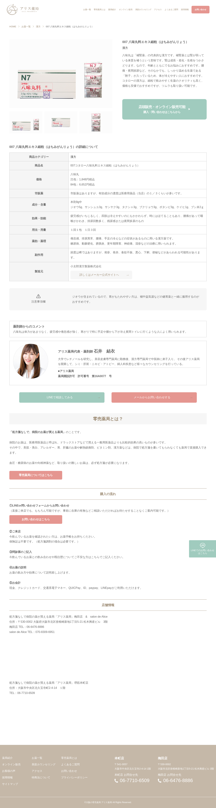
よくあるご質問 (70, 764)
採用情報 (7, 777)
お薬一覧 (26, 26)
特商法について (41, 777)
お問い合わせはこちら (36, 519)
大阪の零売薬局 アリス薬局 (99, 802)
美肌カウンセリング (43, 764)
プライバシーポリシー (74, 777)
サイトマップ (10, 783)
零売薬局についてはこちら (36, 475)
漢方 (38, 26)
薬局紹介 (7, 757)
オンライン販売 (11, 764)
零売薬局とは (69, 757)
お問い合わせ (69, 770)
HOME (12, 26)
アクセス (37, 770)
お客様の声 (8, 770)
